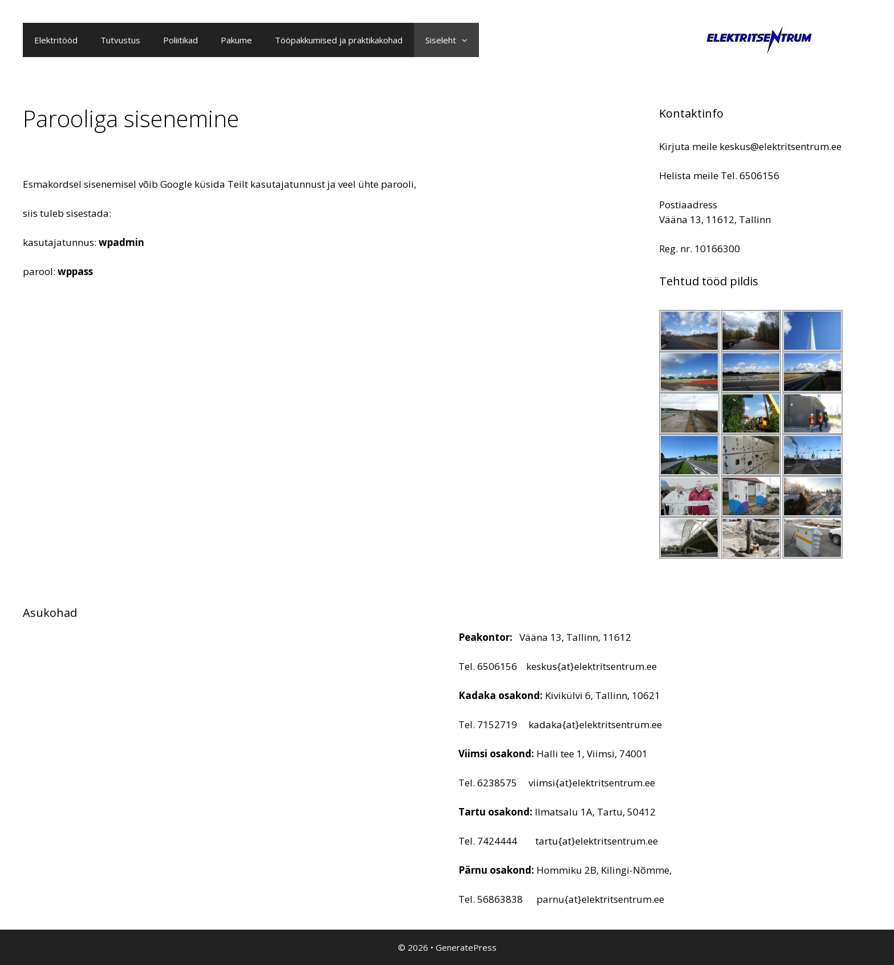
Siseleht (452, 40)
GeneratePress (466, 947)
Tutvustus (120, 40)
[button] (467, 40)
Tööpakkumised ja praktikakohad (339, 40)
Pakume (236, 40)
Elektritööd (56, 40)
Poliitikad (180, 40)
